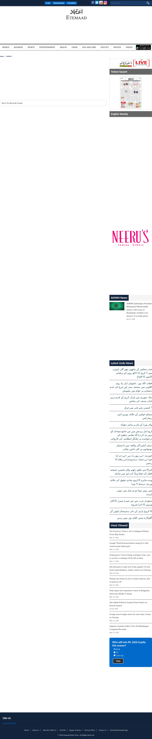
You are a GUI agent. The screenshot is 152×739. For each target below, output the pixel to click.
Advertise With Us (49, 730)
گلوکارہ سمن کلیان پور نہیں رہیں (134, 517)
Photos (117, 47)
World (5, 47)
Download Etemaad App (119, 730)
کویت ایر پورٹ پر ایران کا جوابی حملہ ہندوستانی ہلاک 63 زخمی (133, 459)
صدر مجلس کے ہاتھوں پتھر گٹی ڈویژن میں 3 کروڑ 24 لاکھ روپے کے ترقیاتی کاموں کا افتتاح (132, 373)
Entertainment (47, 47)
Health (63, 47)
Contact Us (103, 730)
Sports (31, 47)
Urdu (48, 3)
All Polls (62, 730)
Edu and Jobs (89, 47)
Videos (129, 47)
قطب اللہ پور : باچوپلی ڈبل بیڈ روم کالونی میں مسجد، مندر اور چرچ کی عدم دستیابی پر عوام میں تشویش (131, 387)
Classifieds (71, 3)
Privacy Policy (90, 730)
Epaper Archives (75, 730)
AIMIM (8, 56)
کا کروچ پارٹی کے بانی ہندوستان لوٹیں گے (131, 511)
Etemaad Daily (9, 723)
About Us (35, 730)
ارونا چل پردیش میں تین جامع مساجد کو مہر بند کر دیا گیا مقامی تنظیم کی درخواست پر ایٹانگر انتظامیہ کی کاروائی (131, 435)
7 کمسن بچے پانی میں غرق (138, 407)
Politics (105, 47)
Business (18, 47)
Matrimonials (58, 3)
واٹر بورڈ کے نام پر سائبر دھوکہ (136, 424)
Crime (75, 47)
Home (2, 56)
